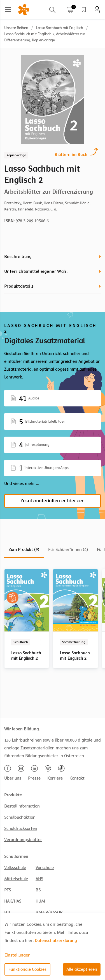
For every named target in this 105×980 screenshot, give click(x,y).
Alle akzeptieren (81, 969)
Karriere (55, 778)
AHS (39, 878)
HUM (40, 901)
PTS (7, 890)
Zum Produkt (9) (24, 549)
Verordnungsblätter (23, 839)
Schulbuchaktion (20, 817)
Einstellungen (17, 955)
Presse (34, 778)
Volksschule (15, 867)
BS (38, 890)
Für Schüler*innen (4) (68, 549)
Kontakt (77, 778)
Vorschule (45, 867)
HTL (7, 912)
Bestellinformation (22, 806)
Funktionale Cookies (27, 969)
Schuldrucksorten (20, 828)
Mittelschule (16, 878)
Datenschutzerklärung (56, 940)
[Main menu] (7, 9)
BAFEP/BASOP (49, 912)
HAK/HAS (12, 901)
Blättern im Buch (71, 154)
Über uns (12, 778)
